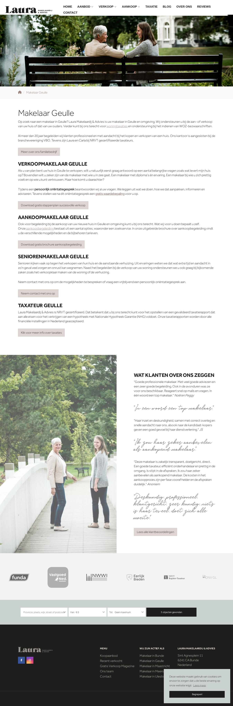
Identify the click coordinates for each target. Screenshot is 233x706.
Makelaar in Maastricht (155, 666)
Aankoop (131, 6)
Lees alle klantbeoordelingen (155, 532)
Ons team (107, 671)
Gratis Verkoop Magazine (117, 666)
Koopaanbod (109, 655)
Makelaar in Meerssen (154, 671)
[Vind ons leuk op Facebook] (21, 660)
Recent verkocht (111, 661)
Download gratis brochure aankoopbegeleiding (51, 244)
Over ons (184, 6)
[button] (171, 612)
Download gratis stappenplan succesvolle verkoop (53, 205)
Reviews (204, 6)
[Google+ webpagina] (29, 660)
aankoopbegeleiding (40, 228)
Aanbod (85, 6)
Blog (167, 6)
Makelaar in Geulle (152, 661)
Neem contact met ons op (38, 293)
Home (67, 6)
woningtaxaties (117, 126)
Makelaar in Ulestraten (155, 676)
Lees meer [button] (199, 685)
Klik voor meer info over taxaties (41, 332)
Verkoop (108, 6)
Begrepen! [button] (197, 694)
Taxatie (151, 6)
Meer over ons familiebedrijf (39, 152)
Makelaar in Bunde (152, 655)
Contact (70, 12)
